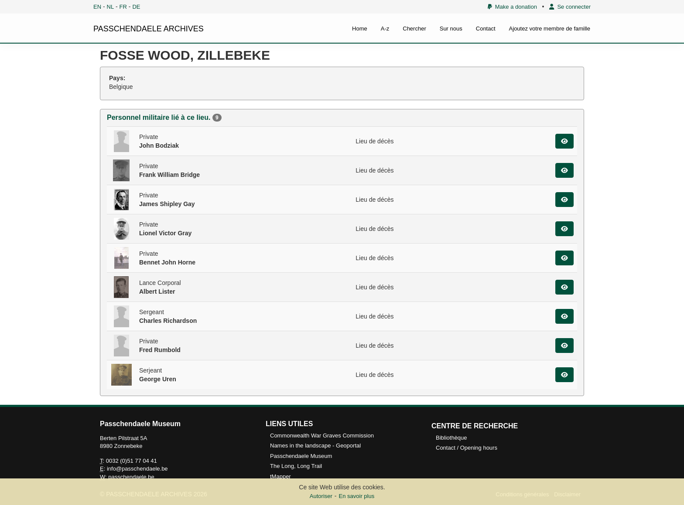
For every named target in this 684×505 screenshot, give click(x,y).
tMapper (280, 476)
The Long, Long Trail (296, 466)
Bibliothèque (451, 437)
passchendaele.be (131, 477)
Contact (486, 28)
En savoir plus (357, 496)
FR (123, 6)
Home (359, 28)
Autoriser (321, 496)
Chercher (414, 28)
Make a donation (512, 6)
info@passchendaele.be (137, 468)
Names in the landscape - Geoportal (315, 445)
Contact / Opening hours (466, 447)
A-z (385, 28)
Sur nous (451, 28)
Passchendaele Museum (301, 456)
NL (110, 6)
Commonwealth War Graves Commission (322, 435)
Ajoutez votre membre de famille (549, 28)
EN (97, 6)
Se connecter (570, 6)
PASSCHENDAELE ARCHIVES (148, 28)
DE (136, 6)
